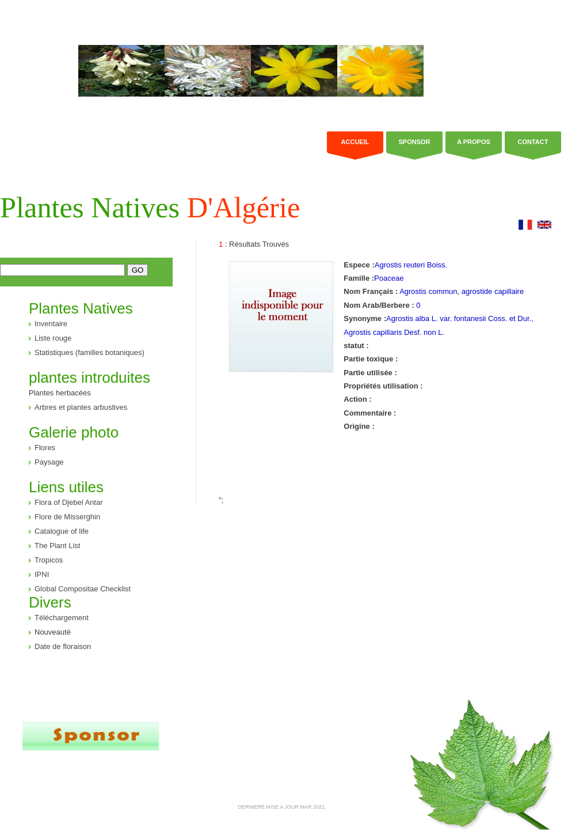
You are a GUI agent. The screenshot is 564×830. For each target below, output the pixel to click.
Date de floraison (63, 646)
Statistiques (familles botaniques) (89, 352)
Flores (45, 447)
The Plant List (58, 545)
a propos (473, 141)
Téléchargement (62, 617)
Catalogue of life (62, 531)
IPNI (42, 574)
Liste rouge (53, 338)
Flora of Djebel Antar (69, 502)
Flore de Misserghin (67, 516)
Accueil (355, 141)
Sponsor (414, 141)
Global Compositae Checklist (83, 588)
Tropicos (49, 560)
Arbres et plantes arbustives (81, 407)
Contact (533, 141)
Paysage (49, 462)
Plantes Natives (150, 207)
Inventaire (51, 323)
